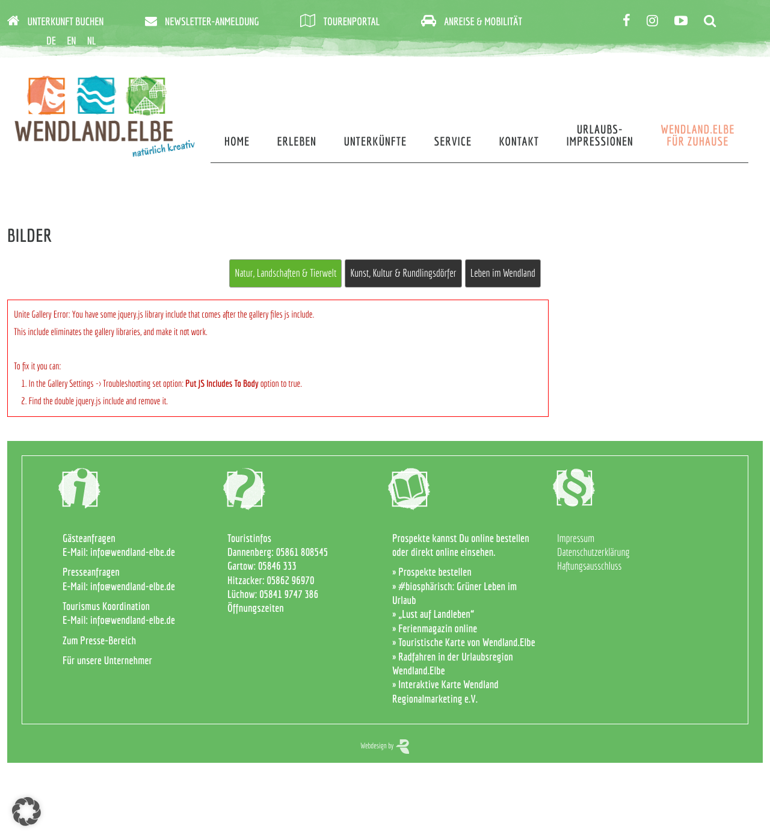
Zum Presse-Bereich (99, 640)
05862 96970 (290, 580)
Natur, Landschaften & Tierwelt (285, 272)
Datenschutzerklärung (593, 552)
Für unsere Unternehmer (107, 660)
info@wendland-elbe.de (132, 552)
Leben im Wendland (502, 272)
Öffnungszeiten (255, 608)
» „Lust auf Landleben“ (433, 614)
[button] (26, 811)
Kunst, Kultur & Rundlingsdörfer (403, 272)
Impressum (575, 538)
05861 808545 (302, 552)
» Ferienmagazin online (434, 628)
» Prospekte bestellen (432, 571)
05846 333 (277, 565)
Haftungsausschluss (589, 565)
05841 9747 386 (288, 594)
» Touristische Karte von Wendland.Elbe (463, 642)
